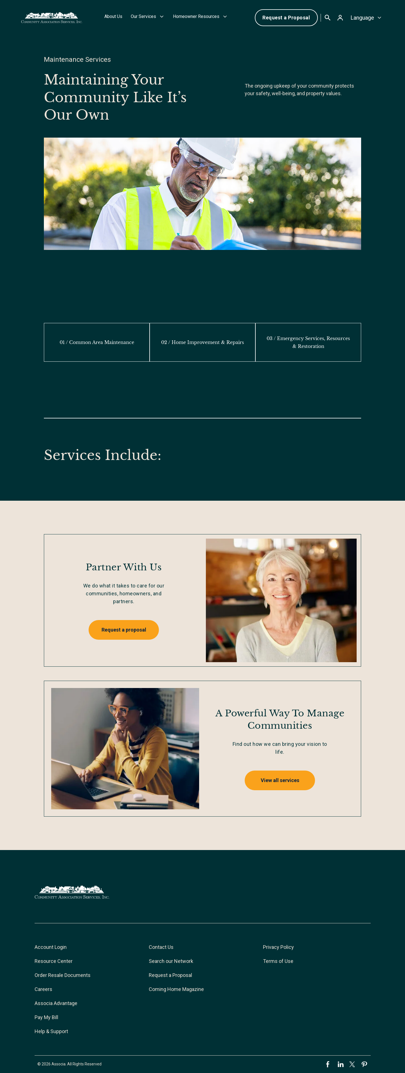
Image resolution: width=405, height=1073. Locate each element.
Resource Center (54, 961)
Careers (43, 989)
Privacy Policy (278, 947)
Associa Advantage (56, 1003)
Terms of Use (278, 961)
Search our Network (171, 961)
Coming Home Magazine (176, 989)
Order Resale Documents (63, 975)
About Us (113, 16)
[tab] (97, 342)
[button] (148, 17)
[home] (51, 18)
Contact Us (161, 947)
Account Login (51, 947)
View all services (280, 780)
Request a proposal (124, 630)
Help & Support (51, 1031)
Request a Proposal (286, 17)
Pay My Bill (46, 1017)
